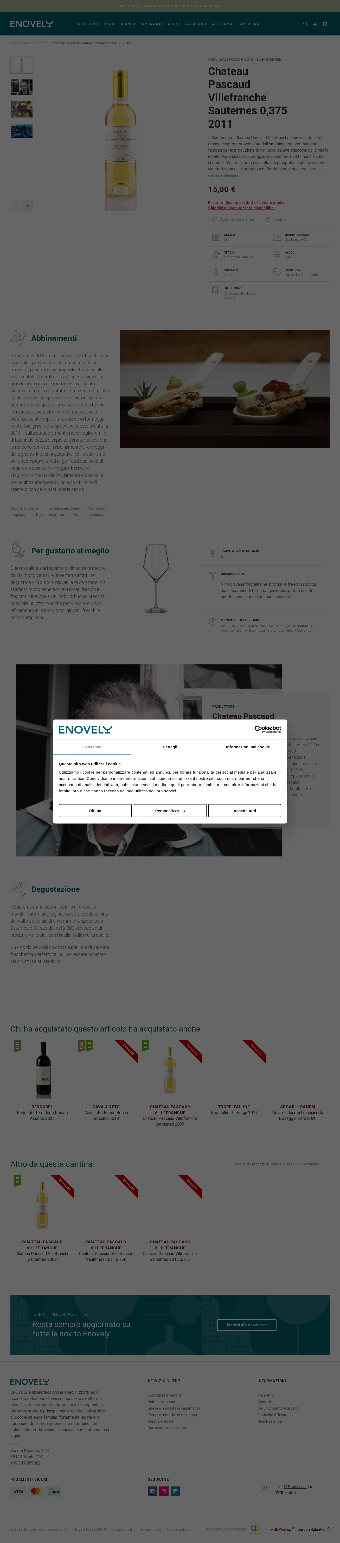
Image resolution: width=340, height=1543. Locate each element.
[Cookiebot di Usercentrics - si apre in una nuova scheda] (258, 729)
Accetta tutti (245, 810)
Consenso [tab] (91, 746)
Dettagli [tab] (170, 746)
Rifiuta (95, 810)
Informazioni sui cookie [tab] (248, 746)
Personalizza (170, 810)
